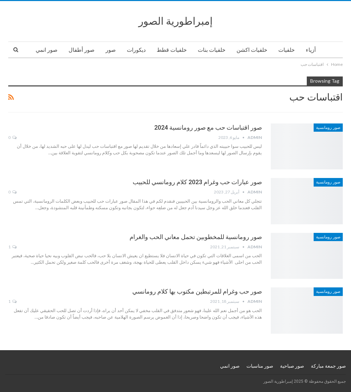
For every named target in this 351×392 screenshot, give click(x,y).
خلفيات (286, 50)
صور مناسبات (259, 366)
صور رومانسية (328, 127)
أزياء (311, 50)
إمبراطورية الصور (175, 21)
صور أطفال (82, 50)
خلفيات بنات (212, 50)
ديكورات (136, 50)
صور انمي (47, 50)
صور (111, 50)
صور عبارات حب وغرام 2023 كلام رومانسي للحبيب (197, 182)
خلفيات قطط (172, 50)
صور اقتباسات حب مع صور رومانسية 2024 (208, 127)
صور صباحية (292, 366)
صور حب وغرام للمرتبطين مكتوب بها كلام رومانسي (197, 291)
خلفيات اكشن (252, 50)
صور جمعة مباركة (328, 366)
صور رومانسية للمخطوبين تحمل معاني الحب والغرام (196, 236)
